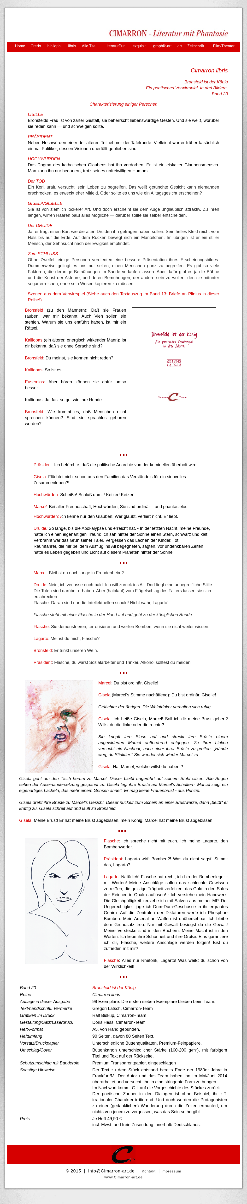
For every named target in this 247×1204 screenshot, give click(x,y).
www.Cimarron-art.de (123, 1177)
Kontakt (149, 1171)
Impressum (171, 1171)
